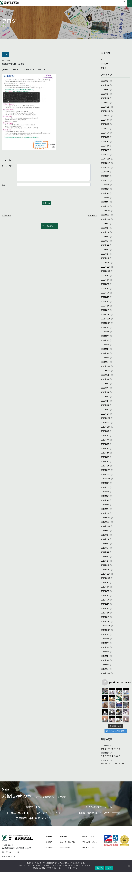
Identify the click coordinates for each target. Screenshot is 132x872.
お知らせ (104, 63)
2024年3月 (105, 197)
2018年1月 (105, 513)
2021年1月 (105, 362)
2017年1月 (105, 565)
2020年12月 (106, 366)
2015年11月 (106, 625)
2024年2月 (105, 202)
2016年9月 (105, 582)
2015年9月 (105, 634)
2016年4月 (105, 604)
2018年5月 (105, 496)
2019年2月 (105, 461)
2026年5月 (105, 85)
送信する (46, 203)
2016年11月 (106, 574)
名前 (3, 185)
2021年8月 (105, 331)
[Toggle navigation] (125, 3)
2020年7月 (105, 388)
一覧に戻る (49, 226)
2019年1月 (105, 465)
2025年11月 (106, 111)
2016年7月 (105, 591)
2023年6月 (105, 236)
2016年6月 (105, 595)
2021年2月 (105, 357)
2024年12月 (106, 158)
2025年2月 (105, 150)
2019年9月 (105, 431)
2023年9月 (105, 223)
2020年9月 (105, 379)
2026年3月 (105, 94)
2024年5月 (105, 189)
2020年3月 (105, 405)
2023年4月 (105, 245)
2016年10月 (106, 578)
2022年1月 (105, 310)
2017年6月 (105, 543)
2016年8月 (105, 586)
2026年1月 (105, 102)
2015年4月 (105, 656)
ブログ (103, 68)
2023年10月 (106, 219)
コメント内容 (7, 166)
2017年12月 (106, 517)
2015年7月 (105, 643)
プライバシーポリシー (90, 842)
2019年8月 (105, 435)
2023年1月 (105, 258)
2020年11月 (106, 370)
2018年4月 (105, 500)
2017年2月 (105, 561)
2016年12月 (106, 569)
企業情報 (63, 836)
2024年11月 (106, 163)
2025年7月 (105, 128)
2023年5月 (105, 241)
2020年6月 (105, 392)
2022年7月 (105, 284)
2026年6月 (105, 81)
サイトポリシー (88, 847)
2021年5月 (105, 344)
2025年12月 (106, 107)
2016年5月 (105, 599)
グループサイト (88, 836)
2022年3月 (105, 301)
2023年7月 (105, 232)
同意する (99, 868)
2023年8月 (105, 228)
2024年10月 (106, 167)
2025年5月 (105, 137)
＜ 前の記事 (6, 215)
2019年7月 (105, 439)
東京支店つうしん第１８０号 (112, 763)
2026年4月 (105, 89)
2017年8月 (105, 535)
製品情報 (49, 836)
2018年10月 (106, 478)
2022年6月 (105, 288)
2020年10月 (106, 375)
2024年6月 (105, 184)
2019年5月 (105, 448)
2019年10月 (106, 427)
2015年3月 (105, 660)
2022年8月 (105, 280)
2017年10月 (106, 526)
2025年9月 (105, 120)
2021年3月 (105, 353)
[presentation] (21, 195)
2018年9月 (105, 483)
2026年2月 (105, 98)
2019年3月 (105, 457)
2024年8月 (105, 176)
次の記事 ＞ (92, 215)
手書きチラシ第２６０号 (110, 748)
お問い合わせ (65, 847)
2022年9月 (105, 275)
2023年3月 (105, 249)
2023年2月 (105, 254)
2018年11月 (106, 474)
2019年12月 (106, 418)
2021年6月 (105, 340)
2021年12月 (106, 314)
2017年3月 (105, 556)
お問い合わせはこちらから (99, 813)
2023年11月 (106, 215)
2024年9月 (105, 171)
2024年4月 (105, 193)
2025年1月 (105, 154)
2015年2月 (105, 664)
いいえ (109, 868)
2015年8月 (105, 638)
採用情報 (49, 847)
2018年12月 (106, 470)
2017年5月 (105, 548)
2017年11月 (106, 522)
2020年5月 (105, 396)
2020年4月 (105, 401)
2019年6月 (105, 444)
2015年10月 (106, 630)
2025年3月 (105, 145)
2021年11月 (106, 318)
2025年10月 (106, 115)
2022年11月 (106, 267)
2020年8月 (105, 383)
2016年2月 (105, 612)
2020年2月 (105, 409)
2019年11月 (106, 422)
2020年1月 (105, 414)
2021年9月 (105, 327)
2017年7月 (105, 539)
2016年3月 (105, 608)
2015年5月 (105, 651)
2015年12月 (106, 621)
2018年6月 (105, 491)
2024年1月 (105, 206)
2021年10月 (106, 323)
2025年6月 (105, 132)
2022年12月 (106, 262)
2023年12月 (106, 210)
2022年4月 (105, 297)
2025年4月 (105, 141)
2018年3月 (105, 504)
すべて (103, 59)
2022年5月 (105, 292)
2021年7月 (105, 336)
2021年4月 (105, 349)
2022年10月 (106, 271)
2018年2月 (105, 509)
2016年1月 (105, 617)
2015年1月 (105, 669)
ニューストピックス (67, 842)
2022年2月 (105, 305)
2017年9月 (105, 530)
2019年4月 (105, 452)
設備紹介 (49, 842)
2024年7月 (105, 180)
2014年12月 (106, 673)
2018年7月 (105, 487)
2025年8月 (105, 124)
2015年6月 (105, 647)
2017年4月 (105, 552)
